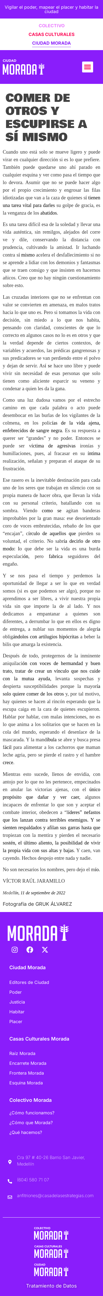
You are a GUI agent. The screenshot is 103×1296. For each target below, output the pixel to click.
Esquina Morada (26, 1082)
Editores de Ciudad (29, 982)
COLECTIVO (52, 25)
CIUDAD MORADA (51, 43)
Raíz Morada (22, 1053)
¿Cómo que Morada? (31, 1122)
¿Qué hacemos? (25, 1132)
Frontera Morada (26, 1073)
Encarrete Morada (27, 1063)
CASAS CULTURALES (51, 34)
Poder (15, 992)
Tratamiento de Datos (51, 1286)
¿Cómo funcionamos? (31, 1112)
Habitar (16, 1011)
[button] (87, 67)
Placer (15, 1021)
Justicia (17, 1002)
